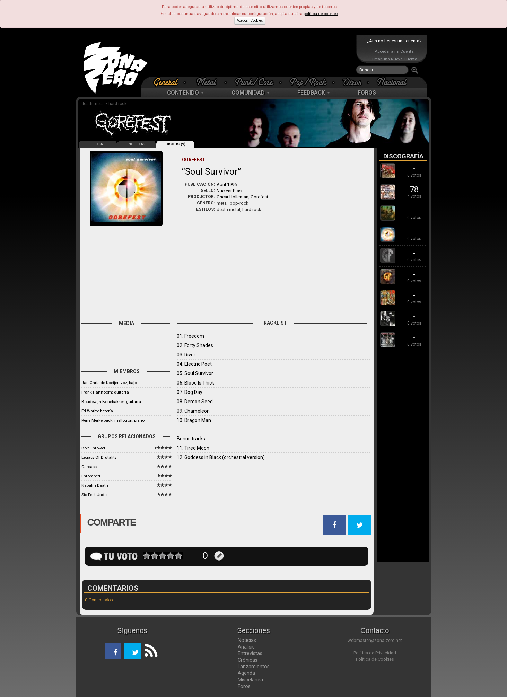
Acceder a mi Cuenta (394, 51)
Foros (244, 686)
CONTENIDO (185, 92)
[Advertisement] (251, 55)
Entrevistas (250, 653)
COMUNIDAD (250, 92)
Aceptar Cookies (250, 20)
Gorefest (259, 197)
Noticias (247, 640)
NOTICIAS (136, 144)
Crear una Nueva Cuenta (394, 58)
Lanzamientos (254, 666)
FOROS (367, 92)
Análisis (246, 647)
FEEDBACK (313, 92)
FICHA (97, 144)
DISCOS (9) (175, 144)
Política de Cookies (375, 659)
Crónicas (247, 660)
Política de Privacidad (374, 652)
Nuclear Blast (230, 190)
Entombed (90, 476)
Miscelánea (250, 679)
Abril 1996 (227, 184)
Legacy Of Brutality (98, 457)
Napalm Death (94, 485)
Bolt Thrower (93, 447)
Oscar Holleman (232, 197)
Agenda (246, 673)
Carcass (89, 466)
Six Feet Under (94, 494)
